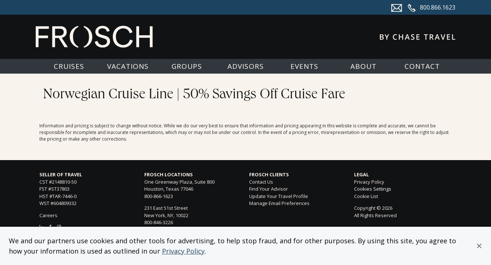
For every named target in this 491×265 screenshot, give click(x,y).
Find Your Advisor (268, 189)
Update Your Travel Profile (278, 196)
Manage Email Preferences (279, 203)
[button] (479, 246)
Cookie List (366, 196)
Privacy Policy (183, 251)
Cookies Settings (372, 189)
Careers (48, 215)
